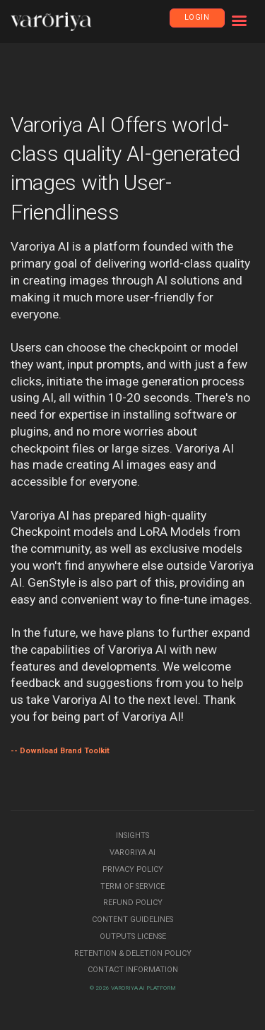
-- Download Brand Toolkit (60, 750)
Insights (132, 835)
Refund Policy (133, 902)
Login (197, 17)
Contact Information (133, 969)
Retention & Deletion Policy (133, 953)
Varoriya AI (132, 852)
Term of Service (132, 886)
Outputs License (133, 936)
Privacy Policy (132, 869)
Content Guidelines (132, 919)
